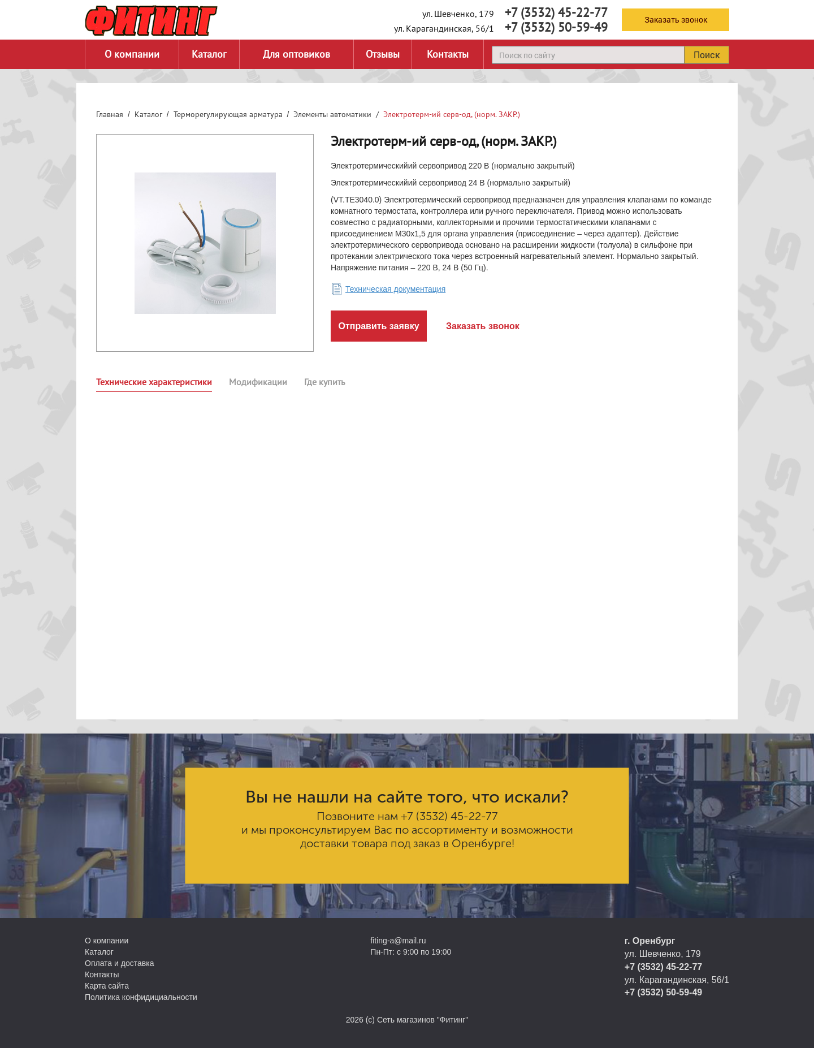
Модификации (258, 381)
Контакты (448, 54)
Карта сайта (107, 985)
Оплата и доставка (119, 963)
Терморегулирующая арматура (228, 114)
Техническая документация (395, 289)
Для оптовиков (296, 54)
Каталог (209, 54)
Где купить (324, 381)
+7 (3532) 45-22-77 (556, 12)
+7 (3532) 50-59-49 (556, 27)
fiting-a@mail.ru (398, 940)
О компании (132, 54)
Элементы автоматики (332, 114)
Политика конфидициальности (141, 997)
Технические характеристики (154, 381)
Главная (109, 114)
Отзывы (383, 54)
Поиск (707, 55)
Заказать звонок (675, 19)
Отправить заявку (378, 326)
